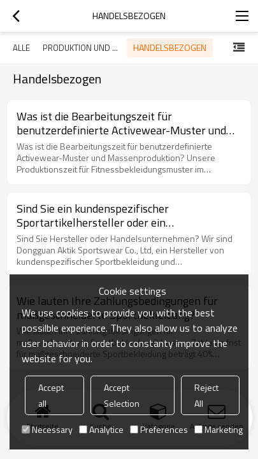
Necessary (47, 429)
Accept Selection (122, 395)
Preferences (159, 429)
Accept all (51, 395)
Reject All (206, 395)
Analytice (101, 429)
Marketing (218, 429)
